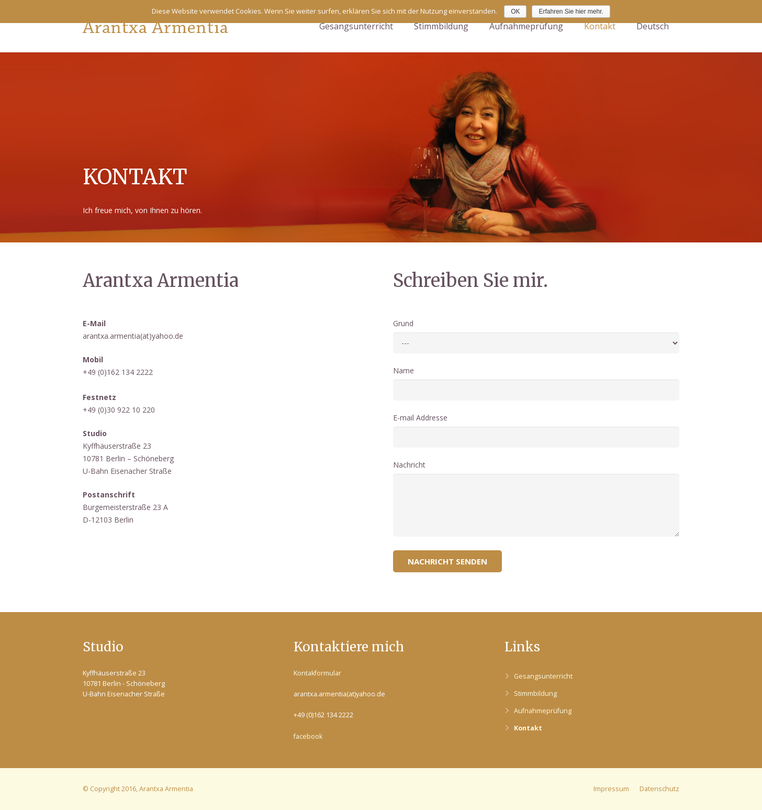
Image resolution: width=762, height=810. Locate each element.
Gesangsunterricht (543, 676)
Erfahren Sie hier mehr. (571, 11)
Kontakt (528, 728)
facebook (308, 736)
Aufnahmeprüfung (543, 710)
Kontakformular (317, 673)
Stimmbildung (535, 693)
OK (515, 11)
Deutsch (652, 26)
